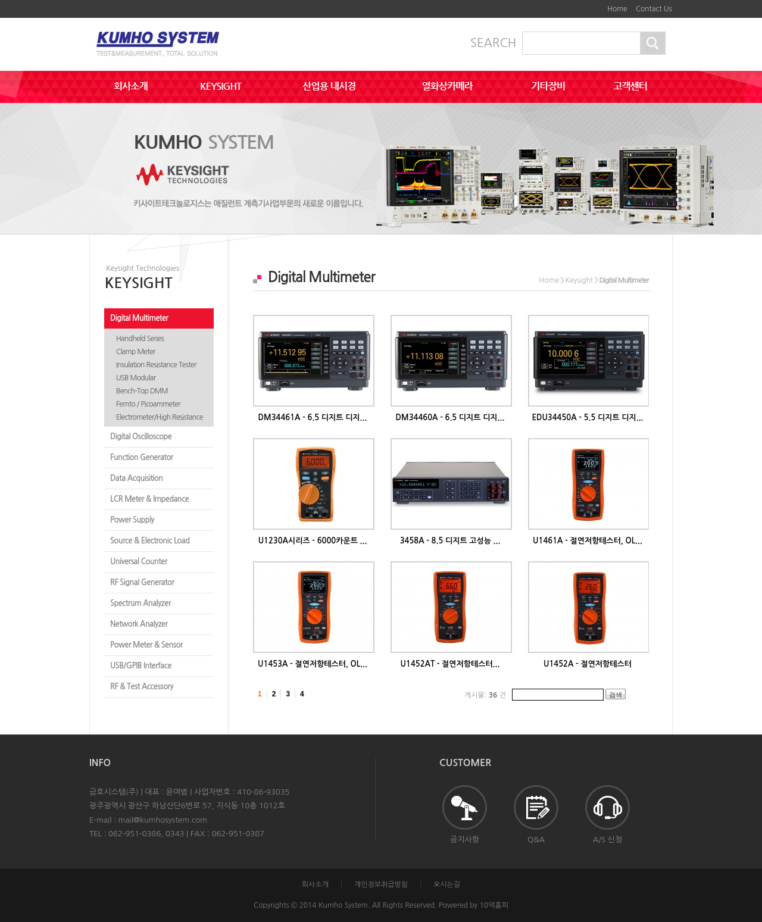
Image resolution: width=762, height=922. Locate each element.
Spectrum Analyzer (140, 603)
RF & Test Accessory (141, 686)
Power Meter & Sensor (146, 645)
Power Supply (132, 520)
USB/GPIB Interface (140, 666)
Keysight (579, 280)
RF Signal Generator (142, 582)
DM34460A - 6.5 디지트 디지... (450, 417)
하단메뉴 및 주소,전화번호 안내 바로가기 (595, 5)
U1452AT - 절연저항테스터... (450, 664)
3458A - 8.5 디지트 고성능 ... (450, 541)
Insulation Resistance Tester (156, 364)
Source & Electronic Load (149, 541)
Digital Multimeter (139, 318)
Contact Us (654, 8)
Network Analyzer (139, 624)
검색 (615, 694)
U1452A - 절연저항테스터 (588, 664)
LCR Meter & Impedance (149, 499)
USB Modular (136, 378)
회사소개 (315, 884)
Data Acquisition (136, 478)
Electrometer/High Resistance (159, 417)
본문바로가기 (586, 5)
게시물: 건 (485, 695)
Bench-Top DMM (142, 391)
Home (617, 8)
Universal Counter (138, 561)
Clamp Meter (135, 351)
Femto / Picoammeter (148, 404)
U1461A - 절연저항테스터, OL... (587, 541)
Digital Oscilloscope (140, 436)
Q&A (536, 814)
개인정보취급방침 (381, 884)
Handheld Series (140, 338)
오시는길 (446, 884)
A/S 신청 (607, 814)
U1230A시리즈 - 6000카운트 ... (312, 541)
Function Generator (141, 457)
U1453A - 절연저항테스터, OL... (312, 664)
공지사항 (464, 814)
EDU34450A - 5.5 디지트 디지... (587, 417)
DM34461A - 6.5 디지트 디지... (312, 417)
